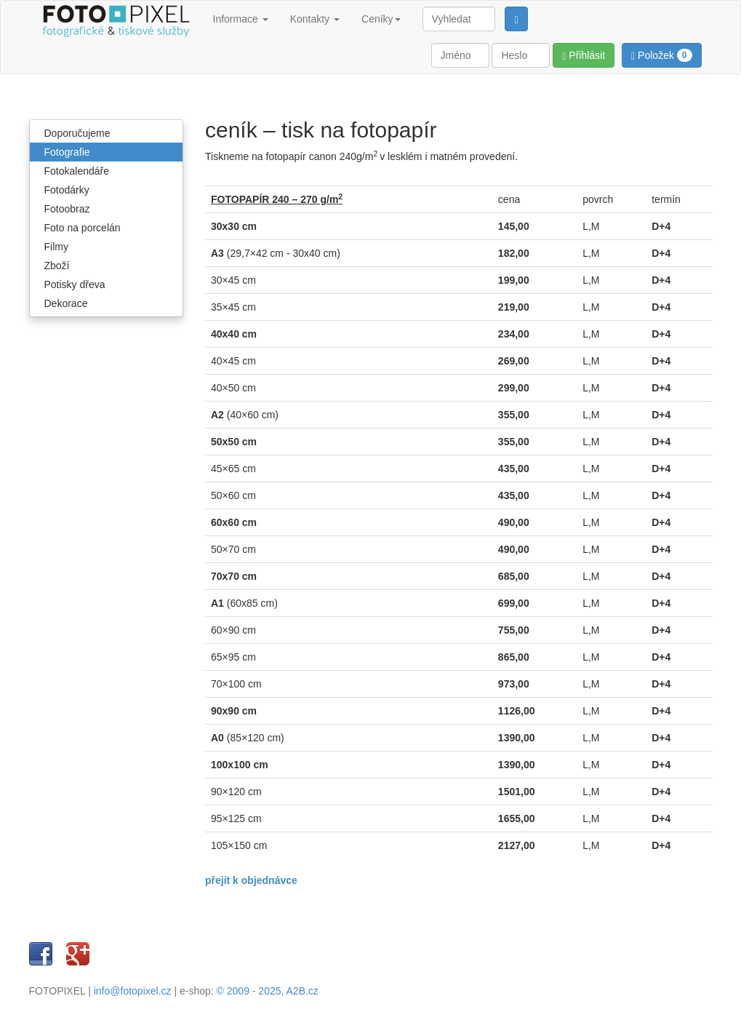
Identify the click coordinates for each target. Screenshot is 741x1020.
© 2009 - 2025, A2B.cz (268, 991)
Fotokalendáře (77, 171)
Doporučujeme (77, 133)
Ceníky (381, 19)
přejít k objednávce (251, 880)
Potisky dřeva (74, 284)
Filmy (56, 246)
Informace (240, 19)
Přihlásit (583, 55)
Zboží (57, 265)
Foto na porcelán (82, 228)
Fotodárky (66, 190)
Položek (661, 55)
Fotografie (67, 152)
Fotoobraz (67, 209)
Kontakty (315, 19)
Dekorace (66, 303)
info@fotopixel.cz (133, 991)
